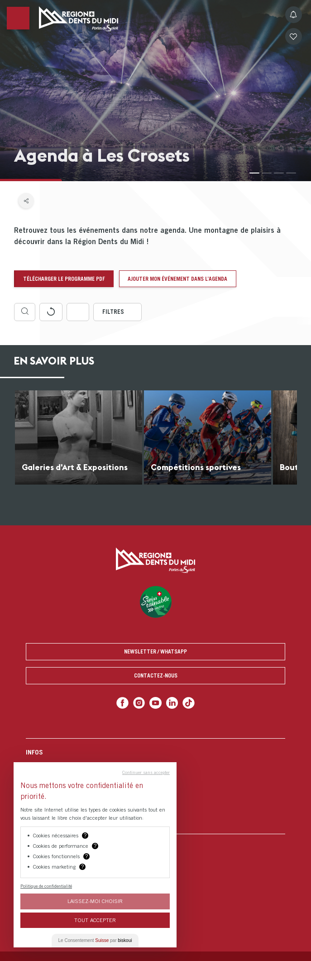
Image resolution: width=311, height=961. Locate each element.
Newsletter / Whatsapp (155, 651)
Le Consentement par (95, 940)
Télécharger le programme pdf (64, 278)
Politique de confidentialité (46, 886)
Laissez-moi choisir (95, 901)
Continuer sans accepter (146, 772)
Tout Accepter (95, 920)
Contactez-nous (155, 675)
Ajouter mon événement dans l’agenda (177, 278)
